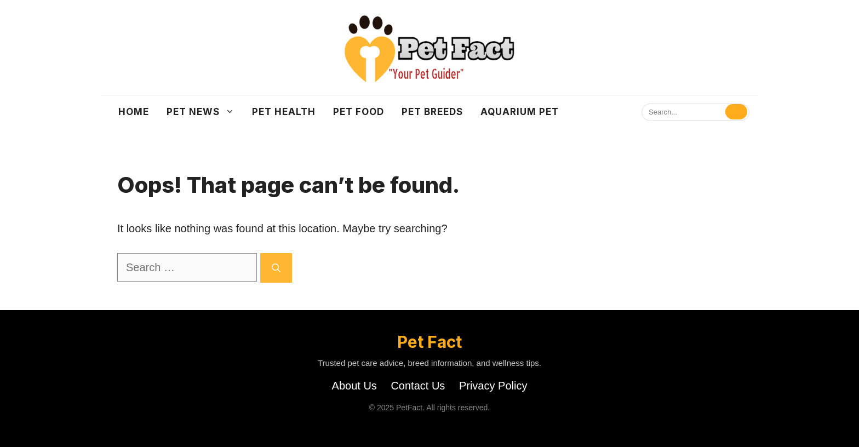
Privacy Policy (493, 386)
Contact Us (418, 386)
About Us (354, 386)
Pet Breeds (432, 111)
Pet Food (358, 111)
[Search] (736, 111)
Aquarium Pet (519, 111)
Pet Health (284, 111)
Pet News (205, 111)
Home (133, 111)
